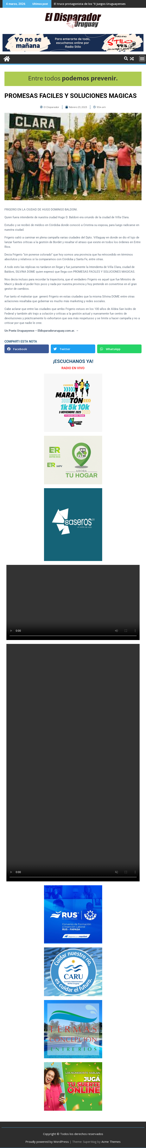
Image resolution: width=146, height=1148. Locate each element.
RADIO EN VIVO (73, 368)
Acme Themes (111, 1142)
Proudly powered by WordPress (47, 1142)
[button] (26, 348)
